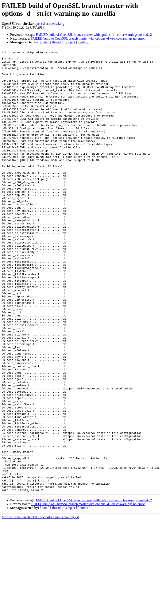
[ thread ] (56, 42)
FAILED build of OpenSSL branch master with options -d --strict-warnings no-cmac (88, 38)
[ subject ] (70, 42)
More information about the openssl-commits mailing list (40, 605)
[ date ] (44, 42)
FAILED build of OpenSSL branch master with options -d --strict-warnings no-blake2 (94, 34)
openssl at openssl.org (49, 23)
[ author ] (84, 42)
